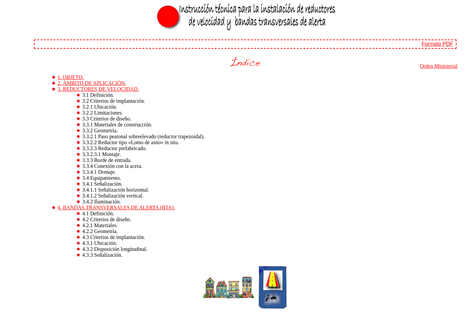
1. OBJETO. (71, 77)
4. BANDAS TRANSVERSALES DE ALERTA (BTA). (116, 207)
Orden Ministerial (439, 66)
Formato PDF (437, 44)
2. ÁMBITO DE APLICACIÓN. (92, 83)
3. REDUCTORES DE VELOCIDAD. (98, 89)
